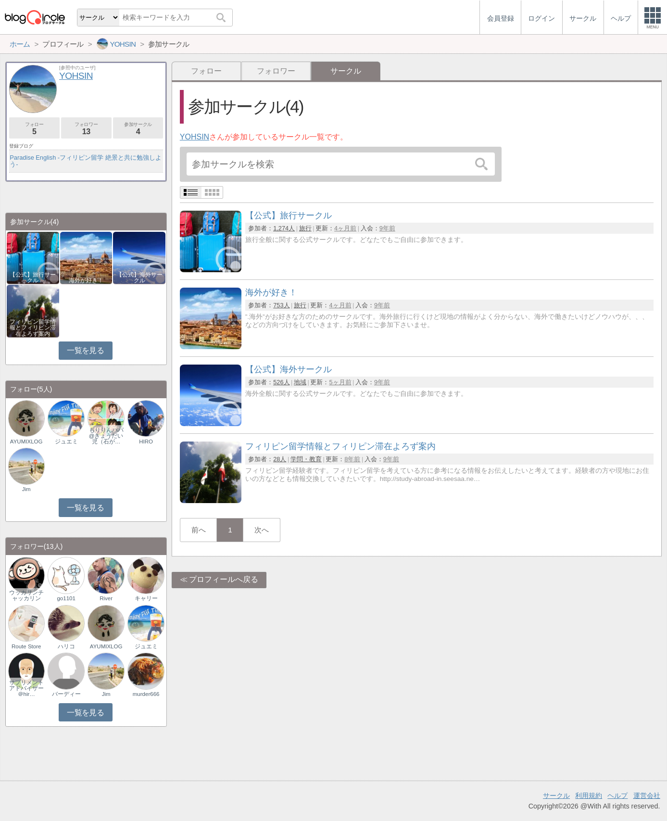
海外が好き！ (86, 280)
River (106, 598)
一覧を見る (85, 350)
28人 (279, 459)
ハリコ (66, 646)
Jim (26, 489)
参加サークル (138, 129)
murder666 (146, 694)
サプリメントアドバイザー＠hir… (26, 688)
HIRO (146, 441)
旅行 (305, 228)
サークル (556, 795)
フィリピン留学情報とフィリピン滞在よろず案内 (33, 327)
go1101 (66, 598)
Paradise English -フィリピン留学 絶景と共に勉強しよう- (85, 161)
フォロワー (276, 71)
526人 (281, 382)
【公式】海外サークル (139, 277)
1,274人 (284, 228)
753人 (281, 305)
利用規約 (588, 795)
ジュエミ (66, 441)
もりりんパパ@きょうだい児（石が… (106, 435)
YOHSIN (194, 137)
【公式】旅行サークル (33, 277)
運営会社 (646, 795)
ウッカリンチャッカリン (26, 595)
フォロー (206, 71)
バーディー (66, 694)
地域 (300, 382)
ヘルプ (617, 795)
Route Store (26, 646)
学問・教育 (306, 459)
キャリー (146, 598)
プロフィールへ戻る (223, 579)
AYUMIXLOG (26, 441)
